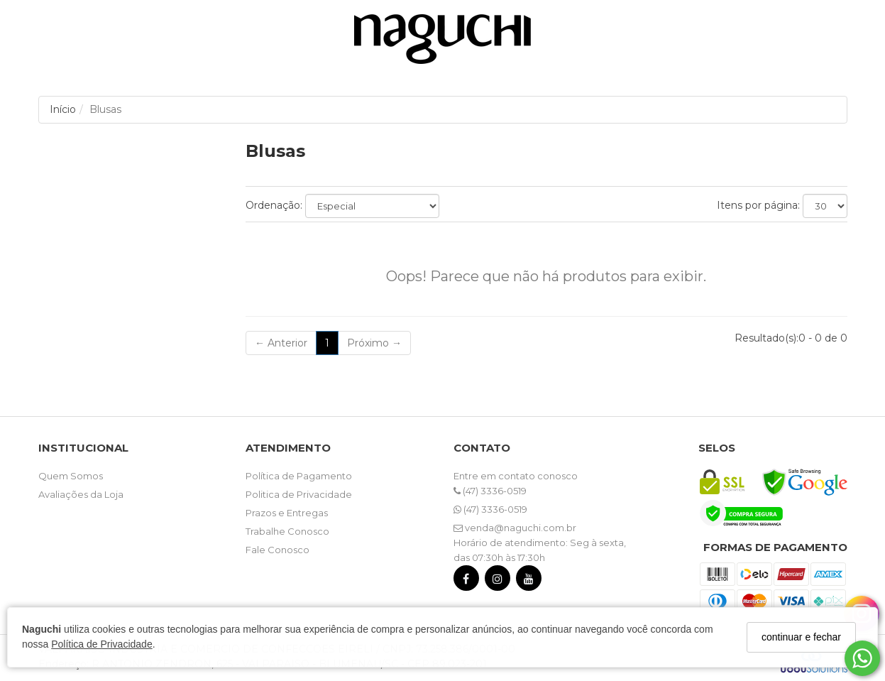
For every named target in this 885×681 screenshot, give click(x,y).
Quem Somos (70, 475)
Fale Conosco (277, 549)
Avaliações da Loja (80, 494)
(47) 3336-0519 (490, 490)
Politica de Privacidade (299, 494)
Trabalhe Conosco (287, 531)
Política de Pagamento (299, 475)
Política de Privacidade (101, 644)
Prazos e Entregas (287, 512)
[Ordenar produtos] (372, 206)
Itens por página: (758, 205)
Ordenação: (274, 205)
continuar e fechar (801, 637)
